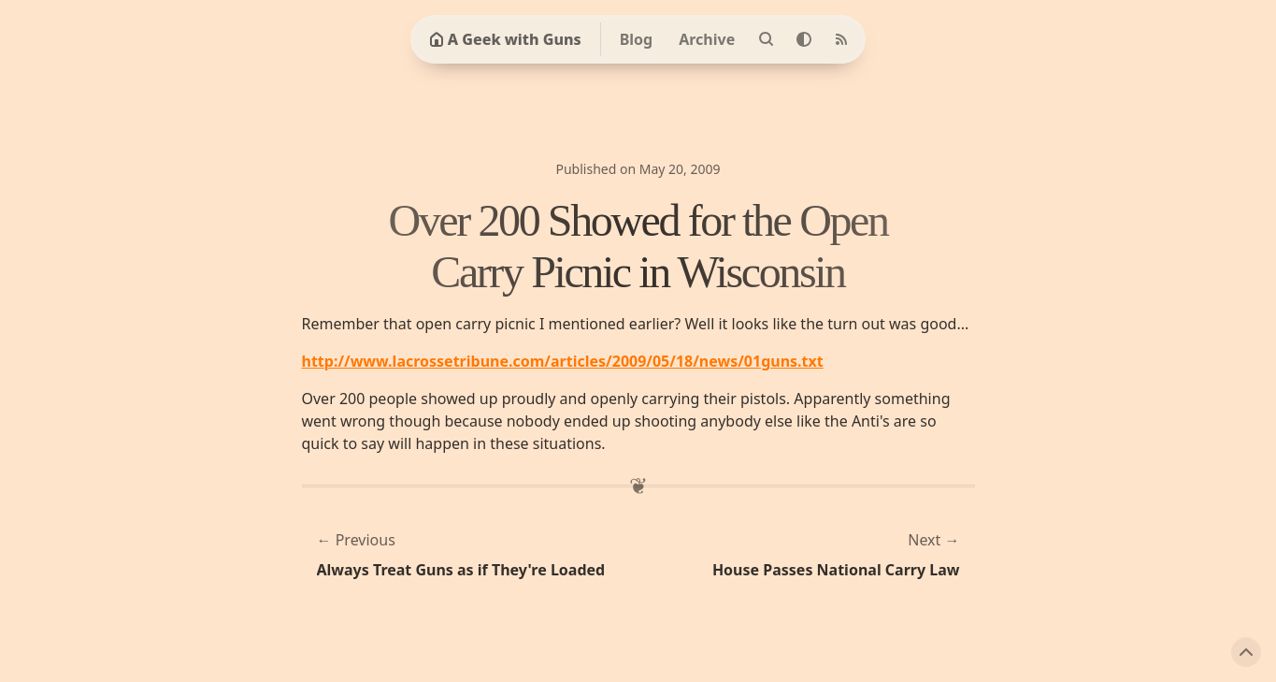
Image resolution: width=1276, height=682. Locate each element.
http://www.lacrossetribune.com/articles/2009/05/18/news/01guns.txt (563, 361)
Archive (707, 39)
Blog (636, 39)
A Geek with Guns (505, 39)
